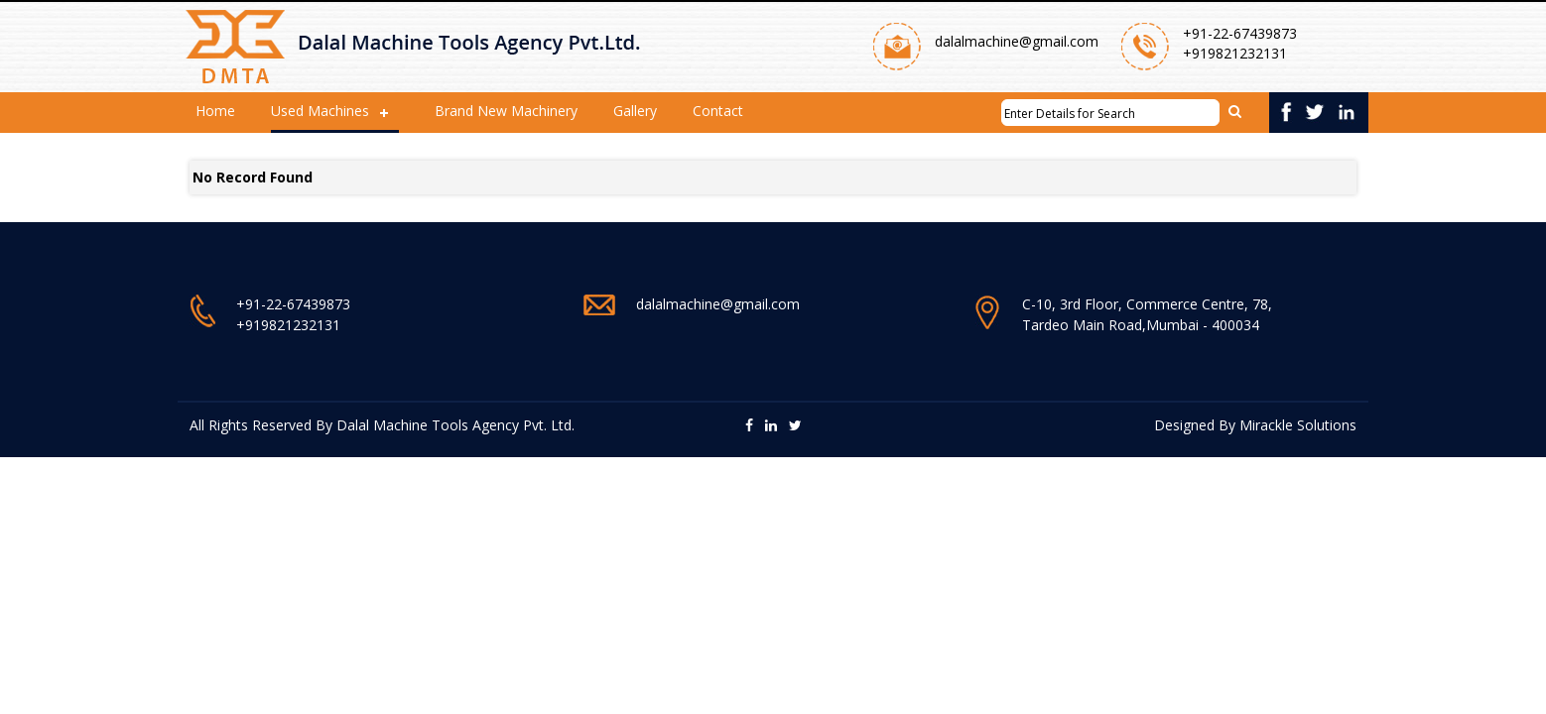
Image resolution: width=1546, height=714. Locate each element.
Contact (718, 110)
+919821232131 (1235, 53)
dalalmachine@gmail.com (1016, 41)
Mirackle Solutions (1297, 425)
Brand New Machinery (506, 110)
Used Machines (320, 110)
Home (215, 110)
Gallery (635, 110)
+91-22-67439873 (1240, 33)
